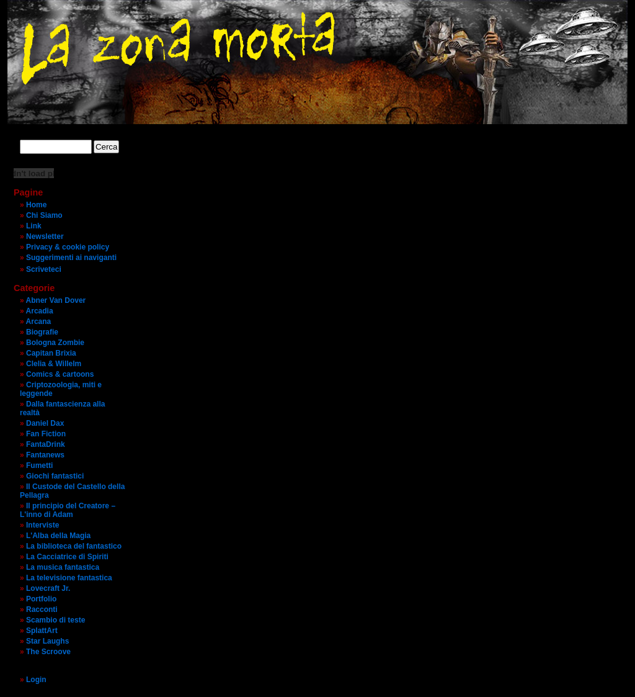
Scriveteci (43, 269)
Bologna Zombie (55, 342)
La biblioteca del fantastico (74, 546)
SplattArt (42, 630)
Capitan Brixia (51, 353)
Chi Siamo (44, 215)
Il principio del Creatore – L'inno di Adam (67, 510)
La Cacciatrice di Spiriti (67, 556)
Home (36, 204)
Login (36, 679)
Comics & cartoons (60, 374)
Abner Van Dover (56, 300)
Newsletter (45, 236)
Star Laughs (47, 641)
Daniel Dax (45, 423)
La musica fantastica (62, 567)
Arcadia (39, 311)
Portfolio (41, 599)
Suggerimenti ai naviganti (71, 257)
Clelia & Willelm (53, 363)
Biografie (42, 332)
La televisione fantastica (69, 577)
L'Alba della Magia (58, 535)
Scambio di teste (55, 620)
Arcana (38, 321)
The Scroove (48, 651)
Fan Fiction (46, 433)
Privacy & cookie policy (67, 247)
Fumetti (39, 465)
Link (34, 226)
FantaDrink (45, 444)
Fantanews (45, 455)
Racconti (42, 609)
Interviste (42, 525)
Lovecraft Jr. (48, 588)
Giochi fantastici (55, 476)
